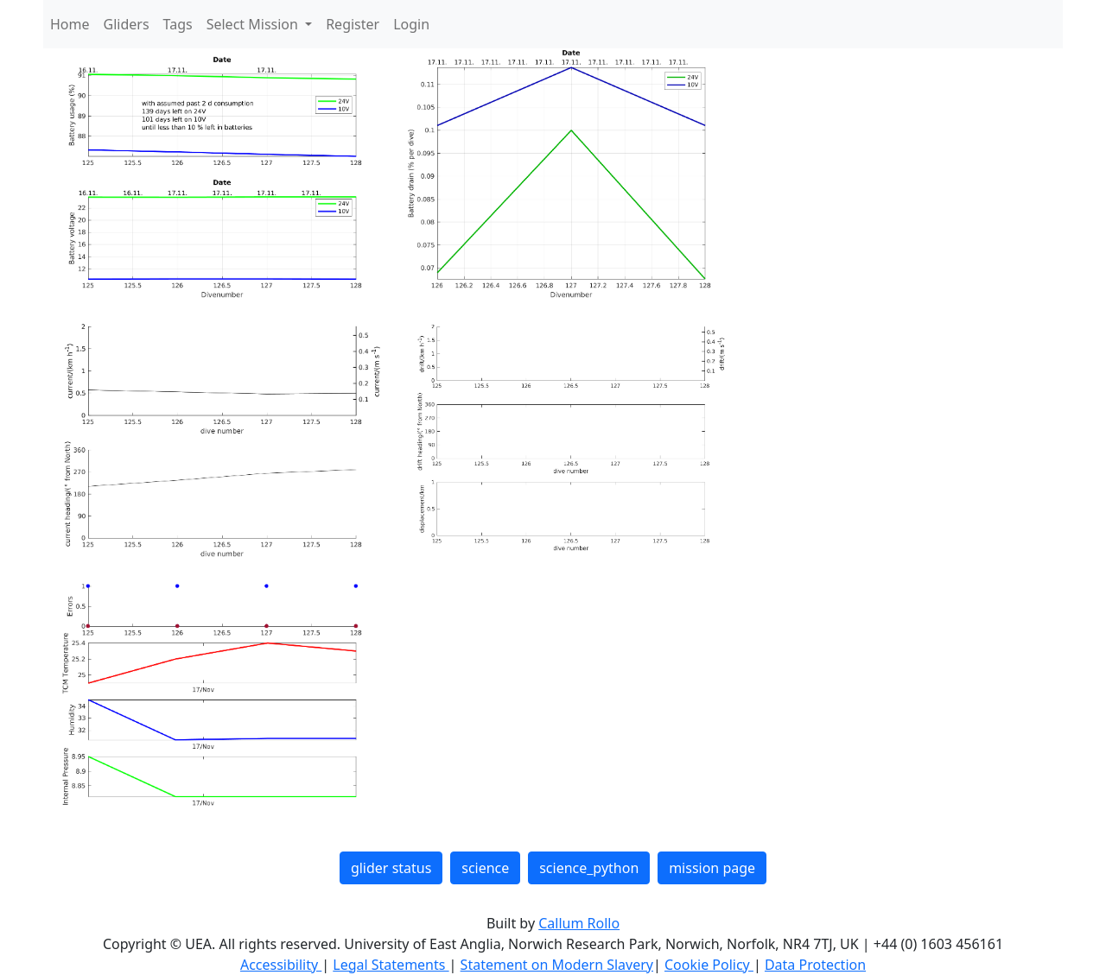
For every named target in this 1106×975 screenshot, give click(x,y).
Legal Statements (390, 964)
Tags (178, 24)
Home (70, 24)
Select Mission (254, 24)
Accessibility (280, 964)
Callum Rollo (579, 923)
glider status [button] (391, 867)
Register (352, 24)
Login (411, 24)
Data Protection (815, 964)
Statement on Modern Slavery (557, 964)
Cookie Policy (708, 964)
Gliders (126, 24)
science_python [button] (589, 867)
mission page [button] (712, 867)
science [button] (485, 867)
